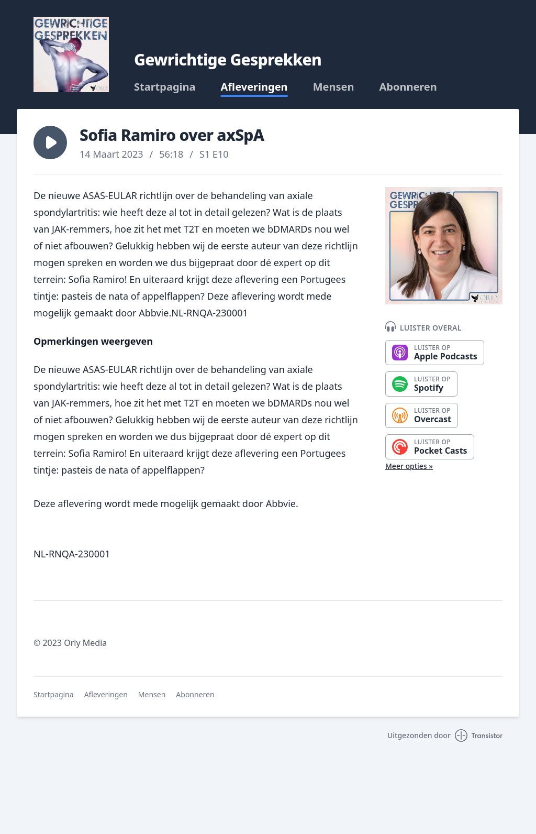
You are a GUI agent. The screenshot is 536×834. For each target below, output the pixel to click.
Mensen (333, 87)
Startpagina (165, 87)
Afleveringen (254, 87)
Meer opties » (409, 466)
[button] (50, 142)
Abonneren (408, 87)
